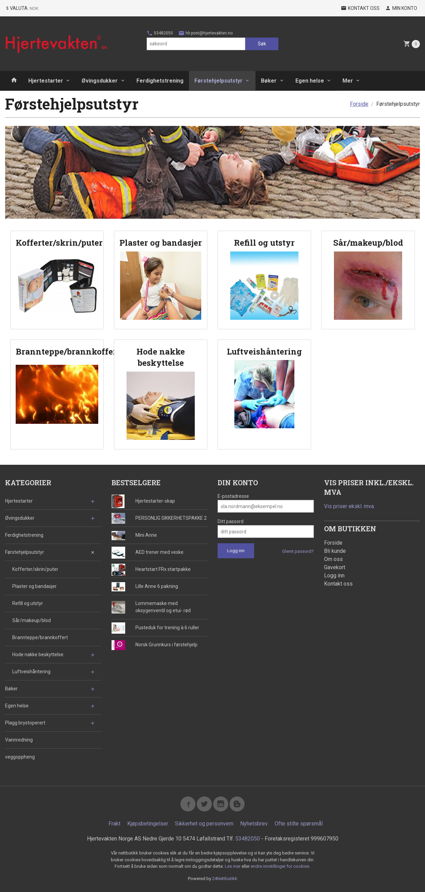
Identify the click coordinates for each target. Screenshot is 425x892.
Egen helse (309, 80)
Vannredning (19, 740)
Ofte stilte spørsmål (299, 823)
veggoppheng (20, 757)
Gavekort (334, 567)
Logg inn (334, 575)
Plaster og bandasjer (34, 586)
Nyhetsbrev (254, 823)
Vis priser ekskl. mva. (349, 506)
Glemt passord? (298, 551)
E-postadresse (233, 496)
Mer (347, 80)
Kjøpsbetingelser (147, 823)
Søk (262, 43)
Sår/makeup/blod (31, 620)
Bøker (269, 80)
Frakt (114, 823)
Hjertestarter (45, 80)
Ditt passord (231, 521)
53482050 (160, 33)
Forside (359, 104)
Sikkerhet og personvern (204, 823)
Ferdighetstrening (160, 80)
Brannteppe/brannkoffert (40, 637)
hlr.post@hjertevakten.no (205, 33)
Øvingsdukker (100, 80)
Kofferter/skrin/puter (35, 569)
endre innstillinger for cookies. (280, 866)
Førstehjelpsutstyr (218, 80)
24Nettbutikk (224, 878)
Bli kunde (335, 551)
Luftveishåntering (31, 671)
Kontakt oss (338, 583)
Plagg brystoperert (25, 722)
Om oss (333, 559)
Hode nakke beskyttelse (37, 654)
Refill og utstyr (27, 603)
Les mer (233, 866)
